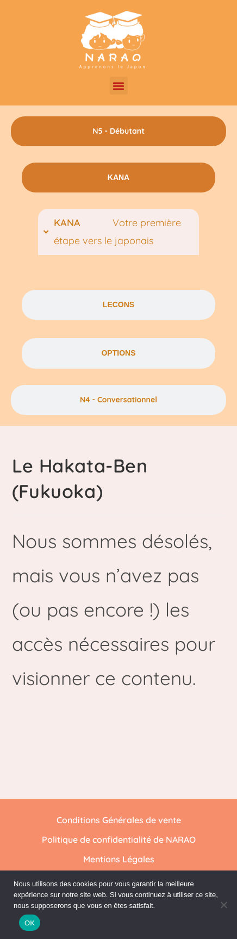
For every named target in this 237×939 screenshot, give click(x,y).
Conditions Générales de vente (119, 819)
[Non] (223, 904)
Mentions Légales (118, 859)
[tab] (118, 131)
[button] (119, 86)
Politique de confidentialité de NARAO (119, 839)
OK (29, 923)
